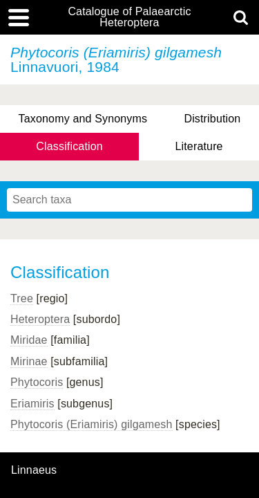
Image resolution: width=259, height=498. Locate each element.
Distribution (212, 118)
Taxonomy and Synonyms (83, 118)
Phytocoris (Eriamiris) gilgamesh (91, 424)
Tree (21, 298)
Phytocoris (36, 382)
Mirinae (29, 361)
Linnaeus (34, 470)
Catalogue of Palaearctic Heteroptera (129, 17)
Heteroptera (40, 319)
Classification (69, 146)
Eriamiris (32, 403)
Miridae (29, 340)
